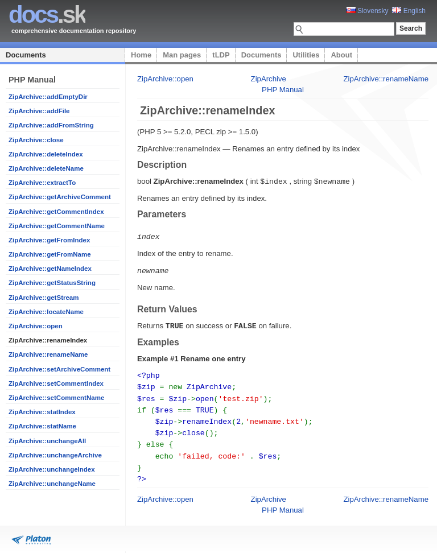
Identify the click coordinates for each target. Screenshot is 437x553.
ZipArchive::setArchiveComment (59, 369)
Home (141, 55)
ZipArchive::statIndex (42, 411)
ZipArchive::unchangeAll (47, 441)
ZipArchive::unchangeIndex (52, 469)
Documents (26, 55)
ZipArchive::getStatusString (52, 282)
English (409, 11)
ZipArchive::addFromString (51, 125)
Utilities (305, 55)
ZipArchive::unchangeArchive (55, 455)
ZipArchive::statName (42, 426)
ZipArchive (268, 79)
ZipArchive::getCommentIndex (56, 211)
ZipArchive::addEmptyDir (48, 96)
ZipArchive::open (36, 326)
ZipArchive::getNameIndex (50, 268)
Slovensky (368, 11)
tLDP (220, 55)
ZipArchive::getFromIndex (49, 240)
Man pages (182, 55)
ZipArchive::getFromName (50, 254)
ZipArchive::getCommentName (57, 225)
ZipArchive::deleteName (46, 168)
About (341, 55)
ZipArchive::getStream (44, 297)
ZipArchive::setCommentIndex (56, 383)
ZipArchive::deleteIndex (46, 154)
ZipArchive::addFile (39, 111)
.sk (47, 14)
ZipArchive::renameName (48, 354)
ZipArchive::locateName (46, 311)
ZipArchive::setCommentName (56, 397)
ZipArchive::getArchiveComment (60, 196)
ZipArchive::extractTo (42, 182)
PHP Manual (283, 89)
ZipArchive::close (36, 140)
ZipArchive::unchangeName (52, 483)
